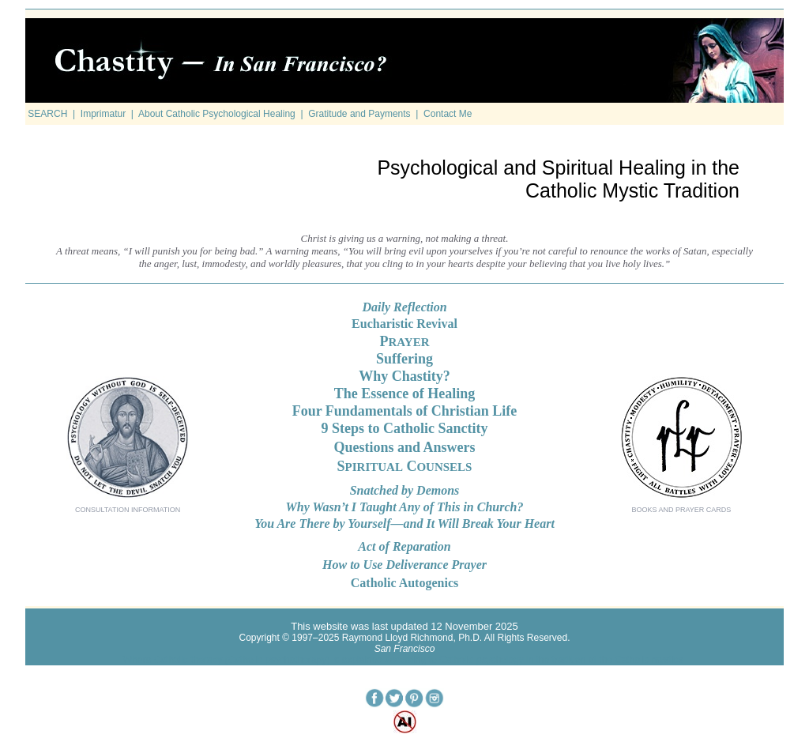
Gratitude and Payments (359, 113)
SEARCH (47, 113)
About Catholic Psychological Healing (216, 113)
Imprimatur (103, 113)
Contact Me (447, 113)
